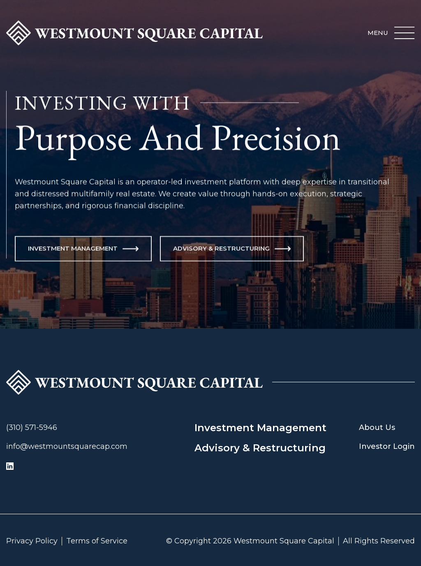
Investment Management (260, 428)
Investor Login (387, 446)
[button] (391, 33)
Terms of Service (96, 541)
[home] (134, 33)
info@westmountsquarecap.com (66, 446)
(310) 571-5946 (31, 427)
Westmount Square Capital (284, 541)
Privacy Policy (32, 541)
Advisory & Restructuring (260, 448)
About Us (377, 427)
